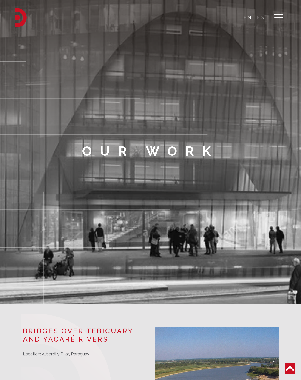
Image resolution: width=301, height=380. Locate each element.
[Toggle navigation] (278, 17)
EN (248, 17)
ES (261, 17)
